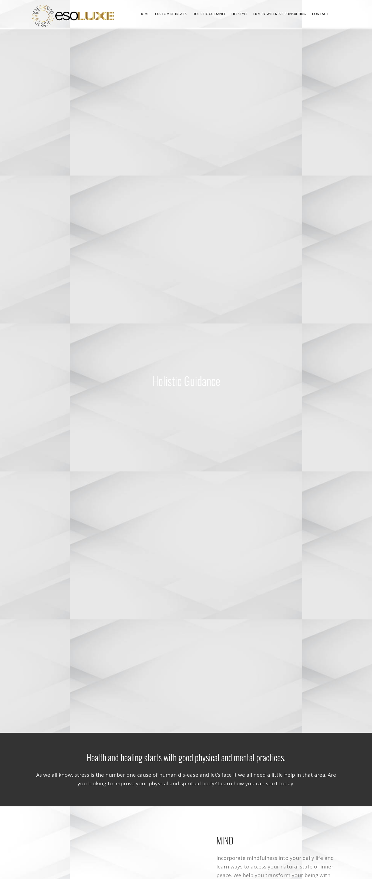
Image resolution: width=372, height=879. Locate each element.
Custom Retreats (171, 14)
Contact (320, 14)
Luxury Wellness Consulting (279, 14)
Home (144, 14)
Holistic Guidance (209, 14)
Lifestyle (240, 14)
